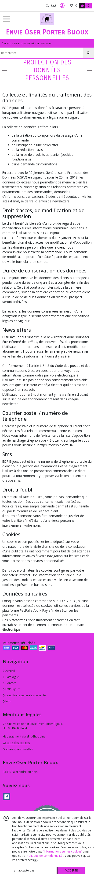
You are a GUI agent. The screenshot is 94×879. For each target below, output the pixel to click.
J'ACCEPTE (71, 870)
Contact (51, 5)
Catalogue (11, 677)
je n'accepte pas (23, 870)
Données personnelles (18, 749)
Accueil (9, 671)
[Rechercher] (88, 53)
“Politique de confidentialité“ (44, 856)
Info (7, 701)
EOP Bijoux (11, 689)
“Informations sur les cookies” (62, 851)
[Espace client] (62, 5)
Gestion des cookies (16, 743)
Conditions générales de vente (24, 695)
